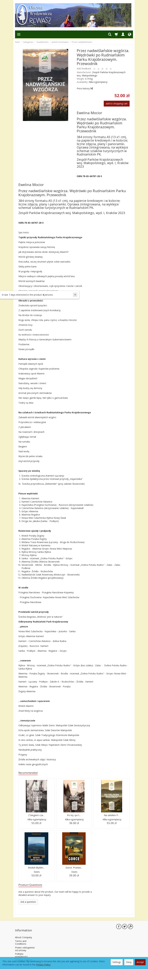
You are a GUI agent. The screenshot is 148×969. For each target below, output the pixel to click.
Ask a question (28, 903)
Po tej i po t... (74, 816)
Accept (140, 962)
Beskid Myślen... (36, 868)
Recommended (29, 773)
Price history (85, 88)
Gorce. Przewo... (74, 868)
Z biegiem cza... (36, 816)
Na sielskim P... (111, 816)
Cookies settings (23, 956)
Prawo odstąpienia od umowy (25, 945)
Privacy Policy (43, 964)
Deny (129, 962)
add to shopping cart (116, 103)
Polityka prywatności (21, 951)
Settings (116, 962)
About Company (23, 933)
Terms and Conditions (20, 938)
